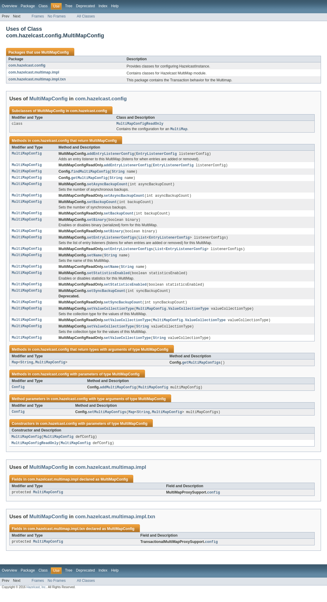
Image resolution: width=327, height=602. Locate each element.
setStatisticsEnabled (108, 278)
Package (28, 6)
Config (18, 395)
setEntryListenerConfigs (111, 241)
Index (102, 6)
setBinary (96, 223)
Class (43, 6)
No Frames (57, 16)
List (142, 241)
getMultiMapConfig (89, 179)
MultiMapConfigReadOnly (139, 124)
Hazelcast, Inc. (36, 596)
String (118, 173)
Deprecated (85, 6)
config (213, 501)
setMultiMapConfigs (107, 420)
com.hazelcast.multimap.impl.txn (37, 79)
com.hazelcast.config (26, 65)
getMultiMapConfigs (201, 370)
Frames (38, 16)
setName (94, 260)
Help (115, 6)
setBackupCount (102, 204)
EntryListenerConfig (156, 154)
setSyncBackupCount (106, 296)
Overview (9, 6)
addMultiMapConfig (118, 395)
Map (15, 370)
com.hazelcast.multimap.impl (33, 72)
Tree (68, 6)
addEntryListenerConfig (110, 154)
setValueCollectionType (110, 315)
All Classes (86, 16)
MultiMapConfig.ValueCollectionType (172, 315)
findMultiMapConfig (90, 173)
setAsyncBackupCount (107, 186)
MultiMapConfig (55, 52)
